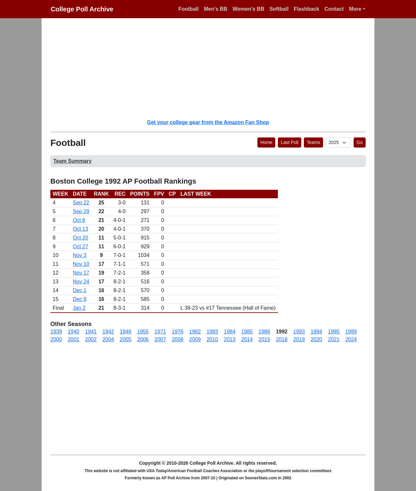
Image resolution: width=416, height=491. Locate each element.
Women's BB (248, 9)
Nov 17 (81, 273)
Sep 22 (81, 202)
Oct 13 (80, 229)
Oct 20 (80, 237)
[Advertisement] (211, 68)
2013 (230, 339)
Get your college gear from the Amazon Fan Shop (208, 122)
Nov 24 (81, 281)
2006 (143, 339)
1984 (230, 331)
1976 (178, 331)
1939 (56, 331)
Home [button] (266, 142)
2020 (316, 339)
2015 (264, 339)
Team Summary (72, 161)
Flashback (306, 9)
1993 (299, 331)
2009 (195, 339)
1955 (143, 331)
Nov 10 (81, 264)
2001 (73, 339)
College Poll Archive (82, 9)
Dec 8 (79, 299)
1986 (264, 331)
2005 (126, 339)
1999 (351, 331)
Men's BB (215, 9)
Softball (279, 9)
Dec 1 (79, 290)
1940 (73, 331)
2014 (247, 339)
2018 (282, 339)
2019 (299, 339)
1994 (316, 331)
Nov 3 (79, 255)
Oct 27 (80, 246)
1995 (334, 331)
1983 (212, 331)
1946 (126, 331)
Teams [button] (313, 142)
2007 (160, 339)
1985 (247, 331)
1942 (108, 331)
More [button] (355, 9)
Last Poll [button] (289, 142)
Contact (334, 9)
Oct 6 (79, 220)
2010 (212, 339)
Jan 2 (79, 308)
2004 (108, 339)
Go (360, 142)
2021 (334, 339)
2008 (178, 339)
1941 (91, 331)
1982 (195, 331)
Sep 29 (81, 211)
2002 (91, 339)
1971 (160, 331)
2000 (56, 339)
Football (188, 9)
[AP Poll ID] (338, 142)
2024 (351, 339)
